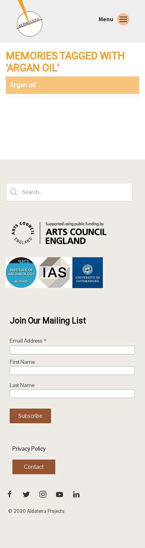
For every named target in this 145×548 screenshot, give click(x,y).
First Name (22, 362)
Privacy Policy (29, 448)
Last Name (22, 385)
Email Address (28, 341)
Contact (34, 466)
